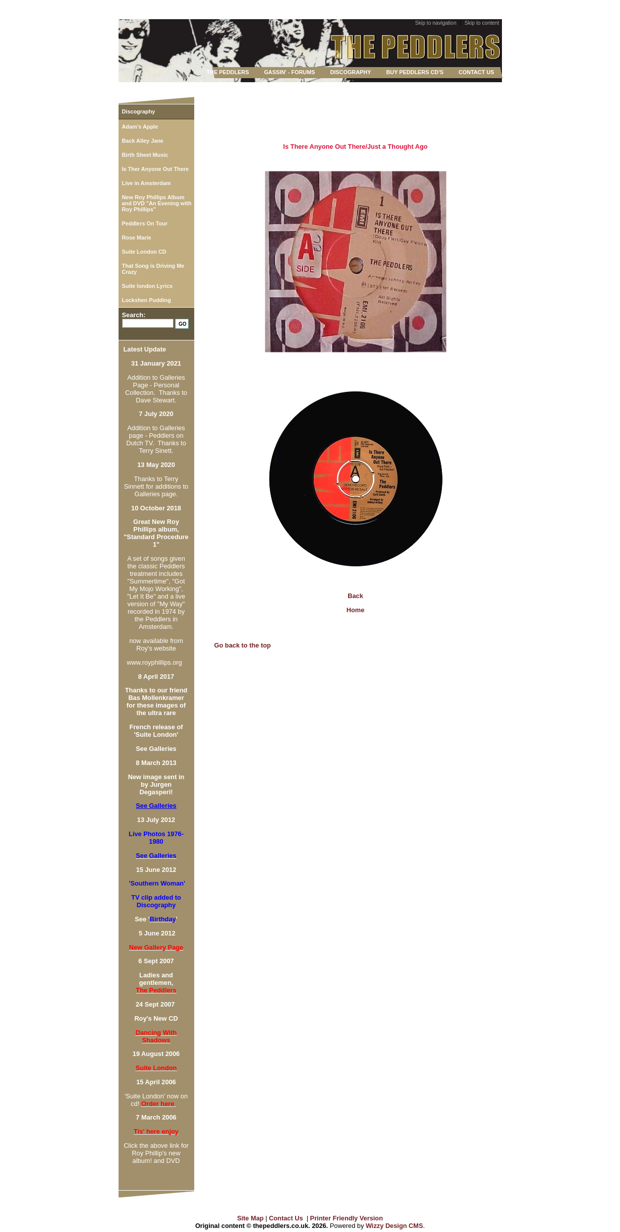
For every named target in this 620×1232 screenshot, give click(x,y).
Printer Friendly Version (346, 1218)
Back (355, 596)
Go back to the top (242, 645)
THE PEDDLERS (227, 72)
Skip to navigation (436, 23)
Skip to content (482, 23)
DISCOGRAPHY (350, 72)
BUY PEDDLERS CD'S (414, 72)
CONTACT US (476, 72)
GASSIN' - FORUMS (289, 72)
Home (356, 610)
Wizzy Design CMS (394, 1225)
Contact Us (286, 1218)
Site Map (250, 1218)
